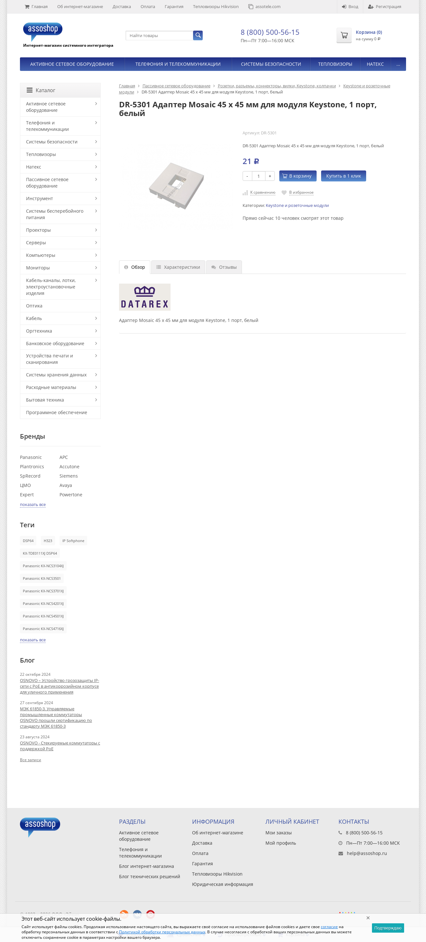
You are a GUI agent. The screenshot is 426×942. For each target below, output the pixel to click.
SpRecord (30, 476)
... (398, 64)
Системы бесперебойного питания (54, 214)
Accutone (69, 466)
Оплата (148, 6)
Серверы (36, 242)
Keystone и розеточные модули (297, 205)
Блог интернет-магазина (146, 866)
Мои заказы (278, 833)
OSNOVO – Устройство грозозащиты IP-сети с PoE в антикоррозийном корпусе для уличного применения (59, 686)
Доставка (122, 6)
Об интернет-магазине (80, 6)
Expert (27, 494)
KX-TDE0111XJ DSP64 (40, 553)
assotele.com (264, 6)
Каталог (41, 90)
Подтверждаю (388, 928)
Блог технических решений (149, 876)
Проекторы (38, 230)
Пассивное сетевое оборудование (176, 86)
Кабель (34, 318)
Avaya (66, 485)
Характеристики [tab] (178, 267)
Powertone (71, 494)
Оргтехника (39, 331)
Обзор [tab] (134, 267)
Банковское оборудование (55, 343)
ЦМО (25, 485)
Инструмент (39, 198)
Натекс (375, 64)
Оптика (34, 306)
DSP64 (28, 540)
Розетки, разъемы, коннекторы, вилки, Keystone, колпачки (277, 86)
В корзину (296, 176)
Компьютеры (40, 255)
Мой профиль (280, 843)
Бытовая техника (45, 400)
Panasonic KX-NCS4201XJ (43, 603)
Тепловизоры (335, 64)
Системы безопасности (271, 64)
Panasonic (31, 457)
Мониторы (38, 268)
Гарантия (174, 6)
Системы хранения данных (56, 375)
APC (64, 457)
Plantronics (32, 466)
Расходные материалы (51, 387)
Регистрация (384, 6)
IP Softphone (73, 540)
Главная (36, 6)
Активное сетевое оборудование (72, 64)
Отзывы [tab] (224, 267)
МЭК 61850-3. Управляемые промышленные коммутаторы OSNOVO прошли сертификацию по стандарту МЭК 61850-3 (56, 717)
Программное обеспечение (56, 412)
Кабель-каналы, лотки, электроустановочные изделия (51, 286)
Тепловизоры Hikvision (216, 6)
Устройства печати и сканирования (49, 359)
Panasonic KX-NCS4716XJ (43, 628)
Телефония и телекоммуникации (178, 64)
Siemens (69, 476)
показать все (33, 504)
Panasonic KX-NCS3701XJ (43, 590)
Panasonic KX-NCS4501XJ (43, 616)
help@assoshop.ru (367, 853)
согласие (329, 926)
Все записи (30, 759)
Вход (350, 6)
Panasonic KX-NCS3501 (42, 578)
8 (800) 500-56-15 (270, 32)
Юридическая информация (222, 884)
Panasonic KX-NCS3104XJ (43, 565)
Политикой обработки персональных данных (162, 932)
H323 (48, 540)
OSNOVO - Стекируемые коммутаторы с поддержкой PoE (60, 746)
